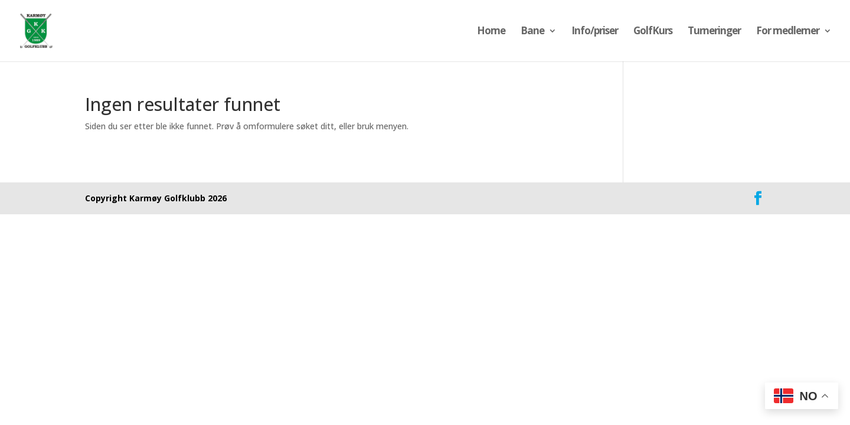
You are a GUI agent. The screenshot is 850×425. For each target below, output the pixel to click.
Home (491, 32)
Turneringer (714, 32)
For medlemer (787, 32)
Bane (532, 32)
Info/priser (594, 32)
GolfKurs (652, 32)
